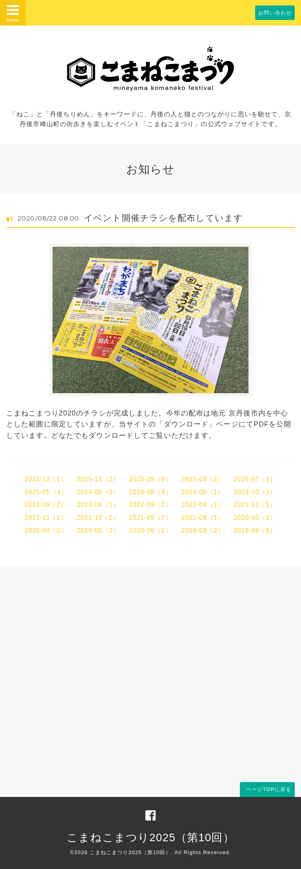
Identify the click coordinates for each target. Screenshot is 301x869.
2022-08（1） (202, 504)
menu (13, 12)
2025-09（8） (150, 479)
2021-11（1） (46, 517)
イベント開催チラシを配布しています (163, 218)
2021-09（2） (150, 517)
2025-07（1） (255, 479)
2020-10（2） (255, 517)
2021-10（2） (98, 517)
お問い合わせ (275, 13)
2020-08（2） (98, 530)
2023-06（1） (98, 504)
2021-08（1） (202, 517)
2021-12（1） (255, 504)
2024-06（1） (202, 492)
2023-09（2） (46, 504)
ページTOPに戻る (268, 789)
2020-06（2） (150, 530)
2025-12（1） (46, 479)
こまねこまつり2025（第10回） (150, 837)
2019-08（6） (255, 530)
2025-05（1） (46, 492)
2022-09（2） (150, 504)
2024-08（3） (150, 492)
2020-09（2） (46, 530)
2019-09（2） (202, 530)
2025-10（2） (98, 479)
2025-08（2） (202, 479)
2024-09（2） (98, 492)
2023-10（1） (255, 492)
